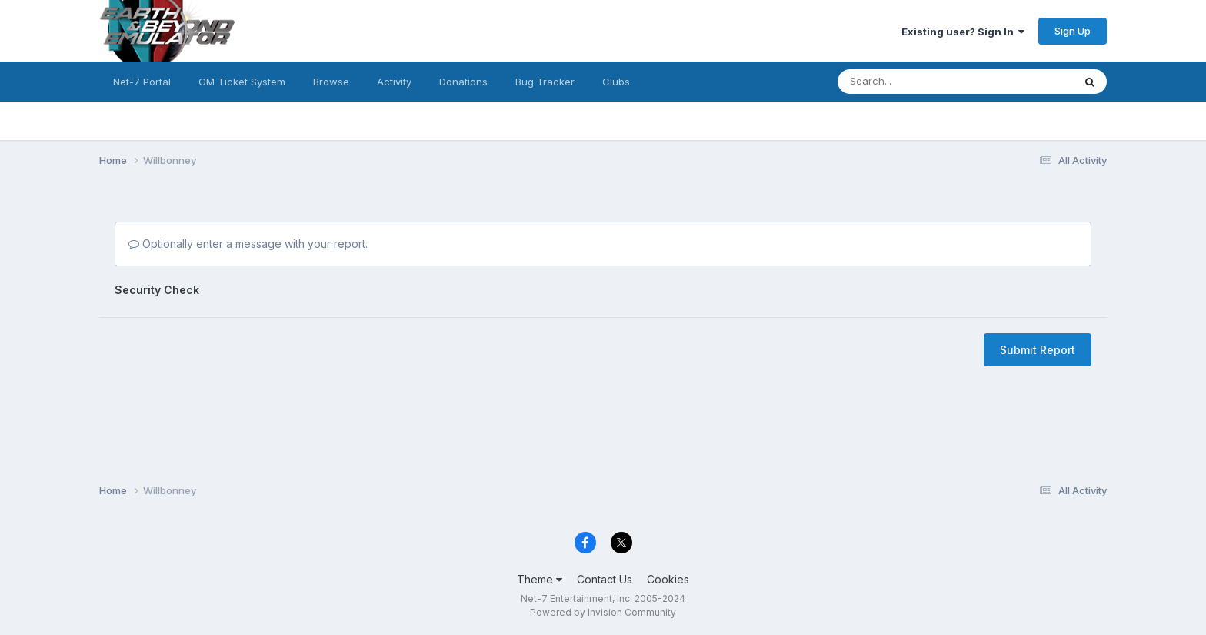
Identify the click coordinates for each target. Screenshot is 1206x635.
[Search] (905, 81)
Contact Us (604, 579)
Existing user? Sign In (962, 31)
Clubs (616, 81)
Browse (331, 81)
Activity (394, 81)
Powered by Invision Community (603, 612)
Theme (539, 579)
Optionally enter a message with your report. (248, 243)
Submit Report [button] (1037, 349)
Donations (463, 81)
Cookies (668, 579)
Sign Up (1072, 31)
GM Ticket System (241, 81)
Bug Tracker (545, 81)
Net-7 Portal (142, 81)
